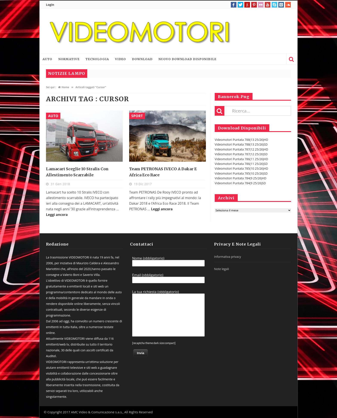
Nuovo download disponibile (187, 59)
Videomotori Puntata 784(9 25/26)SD (240, 183)
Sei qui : (51, 87)
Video (120, 59)
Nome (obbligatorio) (168, 261)
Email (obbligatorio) (168, 278)
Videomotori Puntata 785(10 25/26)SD (241, 173)
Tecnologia (97, 59)
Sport (137, 116)
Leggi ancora (57, 214)
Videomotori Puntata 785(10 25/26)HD (241, 168)
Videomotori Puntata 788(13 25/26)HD (241, 140)
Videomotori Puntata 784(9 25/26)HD (241, 178)
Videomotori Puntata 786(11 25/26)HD (241, 159)
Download (142, 59)
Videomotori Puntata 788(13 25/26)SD (241, 144)
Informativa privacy (227, 257)
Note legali (221, 269)
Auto (47, 59)
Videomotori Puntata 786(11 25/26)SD (241, 164)
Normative (69, 59)
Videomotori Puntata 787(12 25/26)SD (241, 154)
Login (50, 5)
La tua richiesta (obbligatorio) (168, 313)
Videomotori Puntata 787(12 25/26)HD (241, 149)
